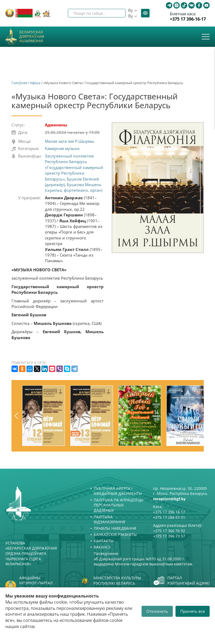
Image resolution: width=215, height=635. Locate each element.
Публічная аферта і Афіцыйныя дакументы (118, 491)
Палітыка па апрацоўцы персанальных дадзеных (118, 505)
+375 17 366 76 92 (169, 530)
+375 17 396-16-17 (188, 19)
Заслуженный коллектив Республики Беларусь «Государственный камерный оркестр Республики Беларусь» (74, 167)
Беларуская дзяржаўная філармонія (31, 36)
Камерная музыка (62, 148)
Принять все (192, 611)
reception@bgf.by (169, 498)
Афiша (35, 82)
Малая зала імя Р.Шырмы (69, 141)
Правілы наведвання (115, 528)
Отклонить (157, 611)
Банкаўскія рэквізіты (115, 534)
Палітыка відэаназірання (109, 519)
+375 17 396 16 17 (169, 511)
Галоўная (19, 82)
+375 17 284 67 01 (169, 517)
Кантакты (104, 540)
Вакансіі (102, 547)
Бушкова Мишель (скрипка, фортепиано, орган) (73, 187)
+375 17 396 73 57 (169, 536)
